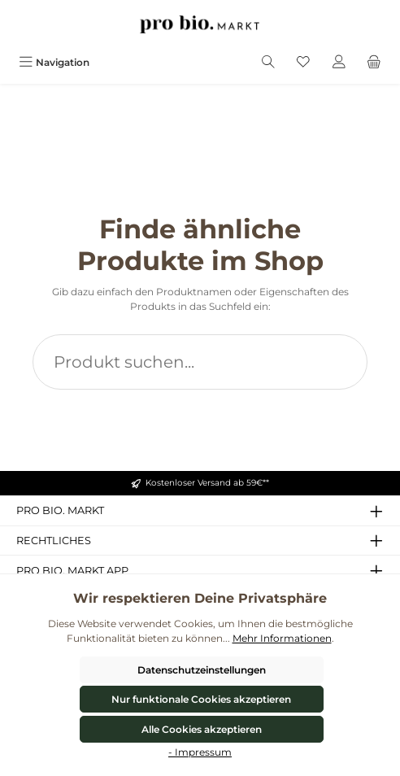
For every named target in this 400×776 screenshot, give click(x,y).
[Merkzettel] (303, 62)
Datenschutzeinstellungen (201, 670)
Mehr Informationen (282, 638)
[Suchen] (268, 62)
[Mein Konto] (339, 62)
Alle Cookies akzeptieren (201, 729)
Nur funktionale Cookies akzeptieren (201, 699)
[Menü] (54, 62)
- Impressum (200, 752)
